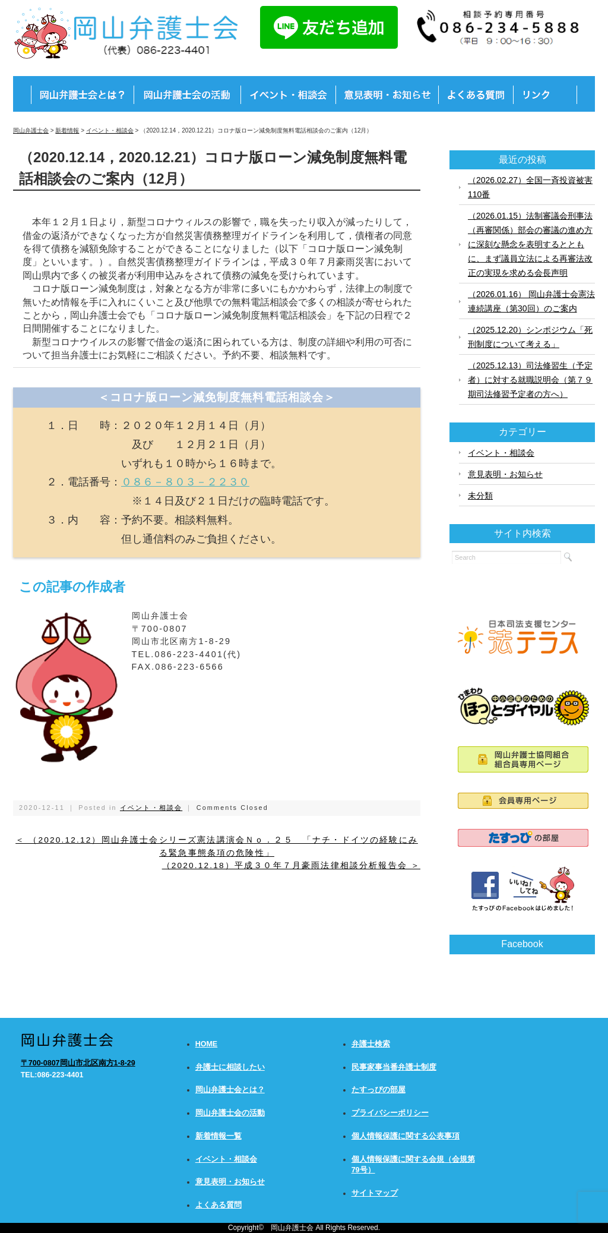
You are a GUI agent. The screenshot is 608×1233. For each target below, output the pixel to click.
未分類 (480, 495)
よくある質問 (218, 1205)
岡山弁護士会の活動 (230, 1113)
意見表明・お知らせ (505, 474)
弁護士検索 (371, 1044)
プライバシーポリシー (390, 1113)
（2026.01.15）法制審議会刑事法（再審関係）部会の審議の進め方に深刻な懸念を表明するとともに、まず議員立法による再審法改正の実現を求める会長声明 (530, 244)
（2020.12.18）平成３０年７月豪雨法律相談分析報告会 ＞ (291, 865)
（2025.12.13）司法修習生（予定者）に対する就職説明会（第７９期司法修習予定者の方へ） (530, 380)
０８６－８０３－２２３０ (185, 482)
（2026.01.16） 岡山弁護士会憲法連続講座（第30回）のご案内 (531, 301)
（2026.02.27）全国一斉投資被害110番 (530, 187)
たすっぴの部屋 (379, 1090)
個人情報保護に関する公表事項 (406, 1136)
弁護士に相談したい (230, 1067)
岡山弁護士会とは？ (230, 1090)
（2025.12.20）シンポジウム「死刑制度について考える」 (530, 337)
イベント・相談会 (151, 807)
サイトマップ (375, 1193)
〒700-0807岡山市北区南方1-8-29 (78, 1063)
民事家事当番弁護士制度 (394, 1067)
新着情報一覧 (218, 1136)
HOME (206, 1044)
